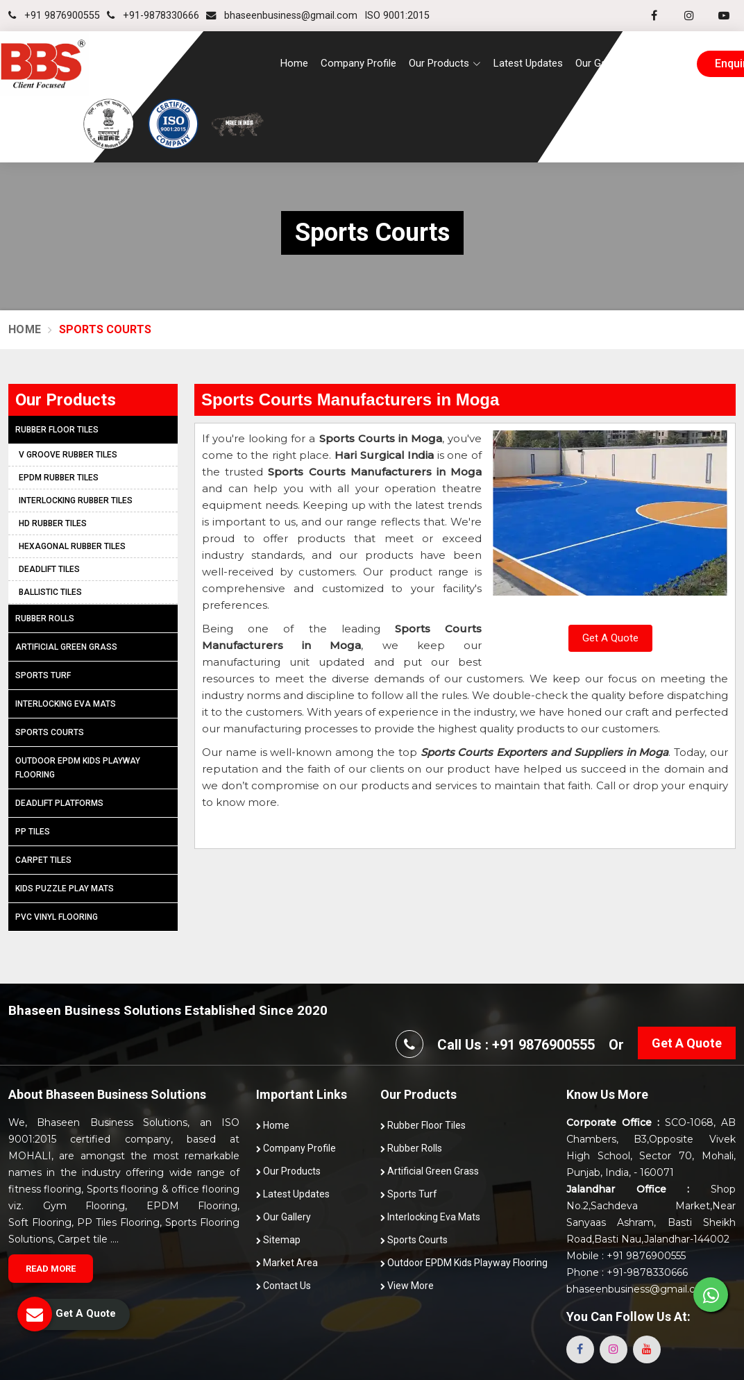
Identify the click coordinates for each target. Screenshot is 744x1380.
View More (407, 1285)
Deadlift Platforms (59, 803)
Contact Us (662, 63)
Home (294, 63)
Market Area (287, 1262)
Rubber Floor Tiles (57, 430)
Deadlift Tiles (49, 569)
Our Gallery (600, 63)
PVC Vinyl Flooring (56, 917)
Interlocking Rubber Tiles (76, 500)
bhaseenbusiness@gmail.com (281, 16)
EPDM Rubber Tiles (59, 477)
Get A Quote (610, 638)
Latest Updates (528, 63)
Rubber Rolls (44, 618)
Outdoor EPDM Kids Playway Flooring (77, 768)
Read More (51, 1268)
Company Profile (358, 63)
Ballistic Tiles (50, 592)
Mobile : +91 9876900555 (626, 1255)
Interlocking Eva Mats (65, 704)
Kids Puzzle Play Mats (64, 888)
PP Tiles (32, 831)
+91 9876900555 (54, 16)
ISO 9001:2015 (397, 16)
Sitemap (278, 1239)
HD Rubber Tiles (53, 523)
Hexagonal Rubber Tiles (72, 546)
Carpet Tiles (43, 860)
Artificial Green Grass (66, 647)
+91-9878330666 (153, 16)
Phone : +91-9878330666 (627, 1272)
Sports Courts (49, 732)
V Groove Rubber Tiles (68, 455)
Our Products (288, 1171)
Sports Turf (43, 675)
